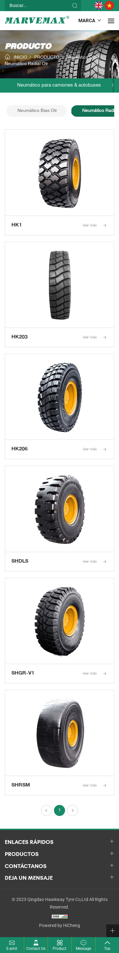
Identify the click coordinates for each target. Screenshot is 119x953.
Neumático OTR (82, 58)
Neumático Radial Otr (26, 64)
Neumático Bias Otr (37, 111)
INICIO (20, 58)
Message (83, 948)
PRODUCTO (46, 58)
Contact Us (35, 948)
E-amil (11, 948)
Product (59, 948)
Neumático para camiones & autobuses (59, 85)
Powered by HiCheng (59, 925)
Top (107, 948)
